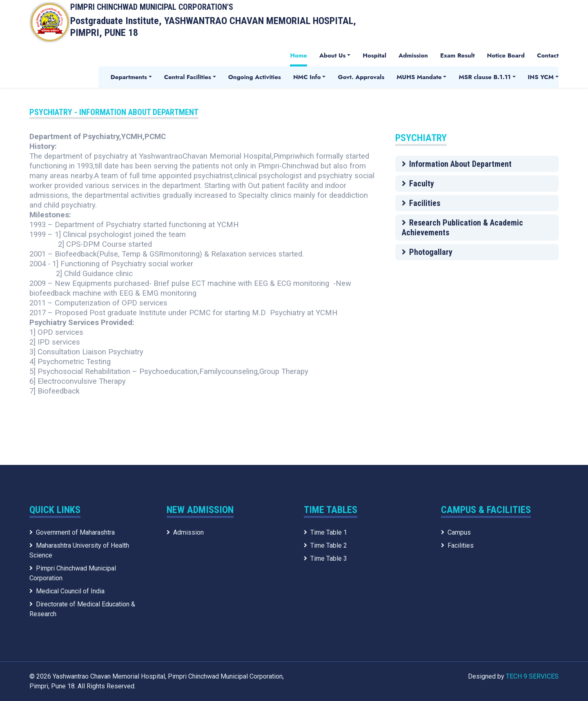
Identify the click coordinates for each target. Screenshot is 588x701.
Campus (456, 532)
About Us (332, 55)
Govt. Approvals (361, 77)
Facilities (421, 203)
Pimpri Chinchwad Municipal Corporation (72, 573)
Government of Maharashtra (72, 532)
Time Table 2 (325, 545)
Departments (129, 77)
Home (298, 55)
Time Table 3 (325, 558)
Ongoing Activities (254, 77)
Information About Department (457, 164)
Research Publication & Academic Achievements (462, 227)
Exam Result (457, 55)
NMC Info (307, 77)
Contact (548, 55)
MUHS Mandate (418, 77)
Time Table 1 (325, 532)
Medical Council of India (67, 591)
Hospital (374, 55)
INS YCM (541, 77)
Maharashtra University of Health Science (79, 550)
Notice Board (506, 55)
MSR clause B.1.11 (484, 77)
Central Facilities (187, 77)
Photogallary (427, 252)
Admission (413, 55)
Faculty (418, 183)
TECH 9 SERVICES (532, 676)
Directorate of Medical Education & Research (82, 609)
